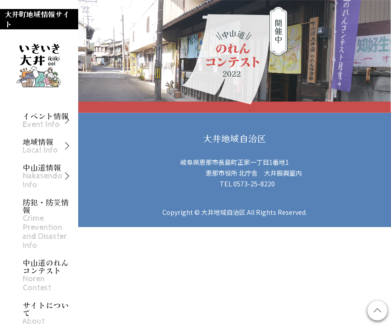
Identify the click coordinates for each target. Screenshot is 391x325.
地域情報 (40, 146)
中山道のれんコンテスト (46, 275)
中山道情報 (42, 176)
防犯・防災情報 (46, 224)
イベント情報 (46, 120)
